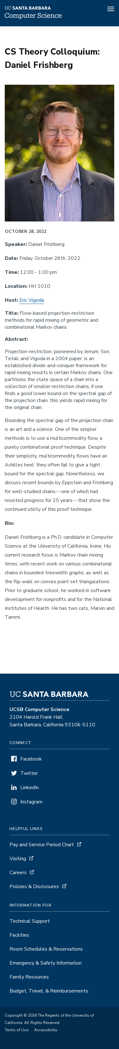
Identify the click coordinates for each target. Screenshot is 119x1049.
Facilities (19, 935)
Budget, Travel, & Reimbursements (49, 990)
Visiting (18, 858)
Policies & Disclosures (34, 886)
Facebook (31, 758)
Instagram (31, 801)
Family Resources (29, 976)
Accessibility (45, 1030)
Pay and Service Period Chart (42, 844)
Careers (18, 872)
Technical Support (30, 921)
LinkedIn (29, 787)
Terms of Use (16, 1030)
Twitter (29, 773)
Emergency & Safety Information (46, 963)
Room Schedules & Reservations (46, 949)
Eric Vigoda (31, 300)
